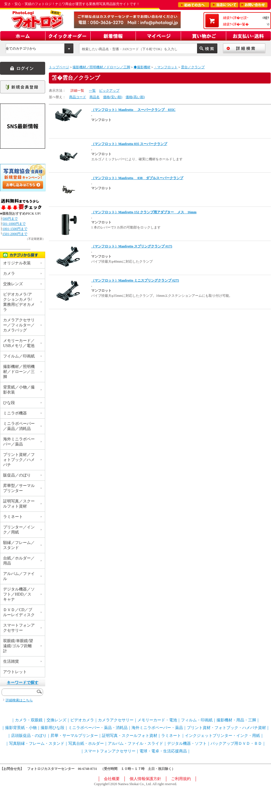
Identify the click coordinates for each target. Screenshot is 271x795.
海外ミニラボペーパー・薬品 (157, 728)
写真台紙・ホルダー (86, 743)
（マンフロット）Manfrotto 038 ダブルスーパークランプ (137, 178)
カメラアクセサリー (116, 720)
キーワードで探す (22, 682)
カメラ (9, 273)
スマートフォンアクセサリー (19, 628)
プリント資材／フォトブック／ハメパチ (19, 460)
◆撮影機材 (142, 67)
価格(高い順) (135, 97)
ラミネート (13, 517)
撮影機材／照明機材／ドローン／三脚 (101, 67)
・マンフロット (166, 67)
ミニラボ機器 (15, 413)
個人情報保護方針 (145, 779)
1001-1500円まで (15, 229)
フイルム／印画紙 (19, 356)
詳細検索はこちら (19, 700)
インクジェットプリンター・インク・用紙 (222, 735)
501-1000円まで (14, 224)
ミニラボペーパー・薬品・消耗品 (98, 728)
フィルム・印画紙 (197, 720)
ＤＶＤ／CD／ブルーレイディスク (19, 612)
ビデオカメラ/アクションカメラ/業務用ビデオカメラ (19, 302)
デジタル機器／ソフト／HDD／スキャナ (19, 594)
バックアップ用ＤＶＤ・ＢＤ (236, 743)
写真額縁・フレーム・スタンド (36, 743)
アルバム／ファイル (19, 576)
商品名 (94, 97)
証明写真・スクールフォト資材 (129, 735)
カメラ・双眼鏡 (29, 720)
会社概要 (112, 779)
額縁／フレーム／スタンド (19, 545)
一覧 (92, 91)
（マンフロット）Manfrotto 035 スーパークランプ (129, 144)
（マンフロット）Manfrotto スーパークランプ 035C (133, 110)
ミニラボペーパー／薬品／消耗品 (19, 426)
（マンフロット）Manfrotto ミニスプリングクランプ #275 (135, 280)
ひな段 (9, 403)
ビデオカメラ (82, 720)
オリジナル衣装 (17, 263)
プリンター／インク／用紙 (19, 529)
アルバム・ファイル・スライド (135, 743)
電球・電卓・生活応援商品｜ (165, 751)
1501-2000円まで (15, 234)
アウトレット (15, 672)
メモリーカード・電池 (157, 720)
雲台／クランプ (193, 67)
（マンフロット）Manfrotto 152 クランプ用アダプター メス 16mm (143, 212)
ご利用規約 (181, 779)
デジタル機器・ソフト (187, 743)
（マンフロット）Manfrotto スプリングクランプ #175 (131, 246)
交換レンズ (13, 284)
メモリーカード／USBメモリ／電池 (19, 343)
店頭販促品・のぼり (29, 735)
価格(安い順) (112, 97)
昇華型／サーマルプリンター (19, 488)
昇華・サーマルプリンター (74, 735)
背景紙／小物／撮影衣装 (19, 389)
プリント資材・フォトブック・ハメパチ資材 (226, 728)
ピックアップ (109, 91)
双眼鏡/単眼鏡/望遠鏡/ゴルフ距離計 (18, 646)
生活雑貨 (11, 661)
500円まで (10, 219)
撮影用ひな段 (52, 728)
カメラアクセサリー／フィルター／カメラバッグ (19, 325)
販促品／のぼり (17, 475)
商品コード (77, 97)
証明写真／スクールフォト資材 (19, 503)
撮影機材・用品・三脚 (236, 720)
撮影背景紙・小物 (21, 728)
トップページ (59, 67)
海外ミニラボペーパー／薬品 (19, 441)
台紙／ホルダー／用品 (19, 560)
